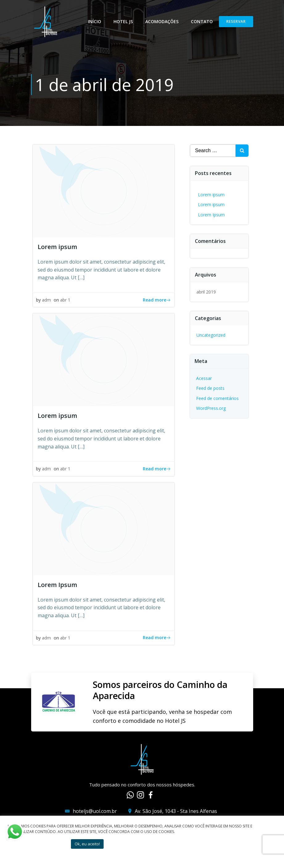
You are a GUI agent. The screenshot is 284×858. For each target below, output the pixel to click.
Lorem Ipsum (211, 215)
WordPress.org (211, 408)
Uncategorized (210, 335)
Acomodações (162, 21)
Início (94, 21)
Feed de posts (210, 388)
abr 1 (65, 300)
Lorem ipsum (211, 195)
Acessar (204, 378)
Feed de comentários (217, 398)
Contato (202, 21)
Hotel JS (123, 21)
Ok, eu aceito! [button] (87, 844)
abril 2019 (206, 292)
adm (46, 300)
